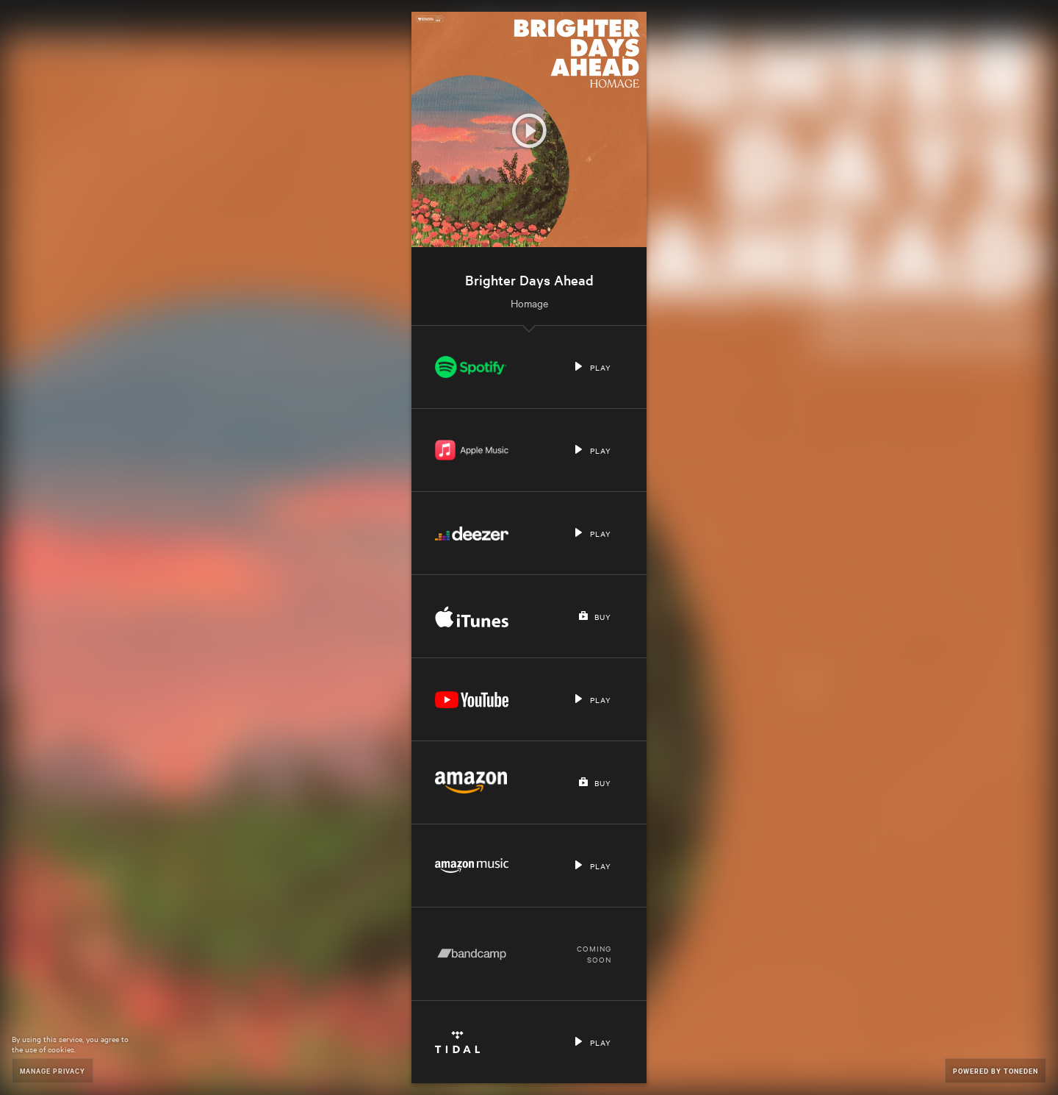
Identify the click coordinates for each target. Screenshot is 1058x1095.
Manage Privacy (52, 1070)
